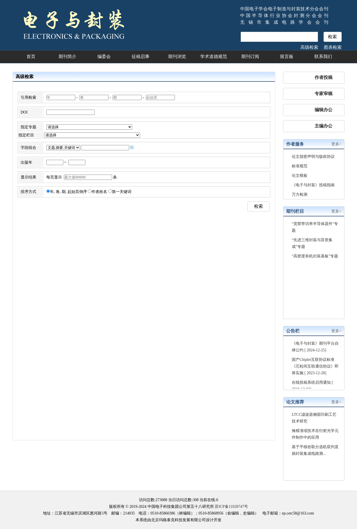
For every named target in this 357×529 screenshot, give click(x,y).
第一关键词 (119, 192)
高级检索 (309, 47)
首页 (30, 56)
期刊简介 (67, 56)
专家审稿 (323, 93)
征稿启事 (140, 56)
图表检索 (333, 47)
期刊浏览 (177, 56)
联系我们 (323, 56)
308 (196, 500)
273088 (161, 500)
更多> (336, 144)
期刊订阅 (250, 56)
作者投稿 (323, 77)
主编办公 (323, 126)
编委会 (104, 56)
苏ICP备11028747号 (231, 506)
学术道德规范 (213, 56)
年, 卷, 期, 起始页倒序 (66, 192)
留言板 (286, 56)
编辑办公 (323, 109)
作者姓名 (97, 192)
